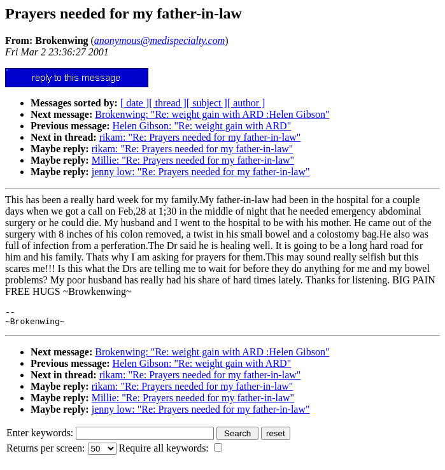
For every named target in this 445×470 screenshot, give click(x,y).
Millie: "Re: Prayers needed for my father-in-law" (193, 160)
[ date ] (134, 102)
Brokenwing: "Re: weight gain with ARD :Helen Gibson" (212, 114)
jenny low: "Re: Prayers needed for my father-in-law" (201, 171)
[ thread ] (168, 102)
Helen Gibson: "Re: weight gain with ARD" (202, 125)
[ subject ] (207, 102)
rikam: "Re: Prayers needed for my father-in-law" (200, 137)
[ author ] (246, 102)
